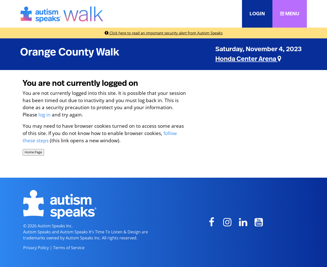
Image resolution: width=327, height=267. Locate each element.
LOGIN (257, 13)
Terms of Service (69, 247)
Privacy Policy (36, 247)
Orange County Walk (69, 52)
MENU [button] (289, 13)
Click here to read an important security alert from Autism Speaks (164, 32)
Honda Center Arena (248, 59)
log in (44, 114)
